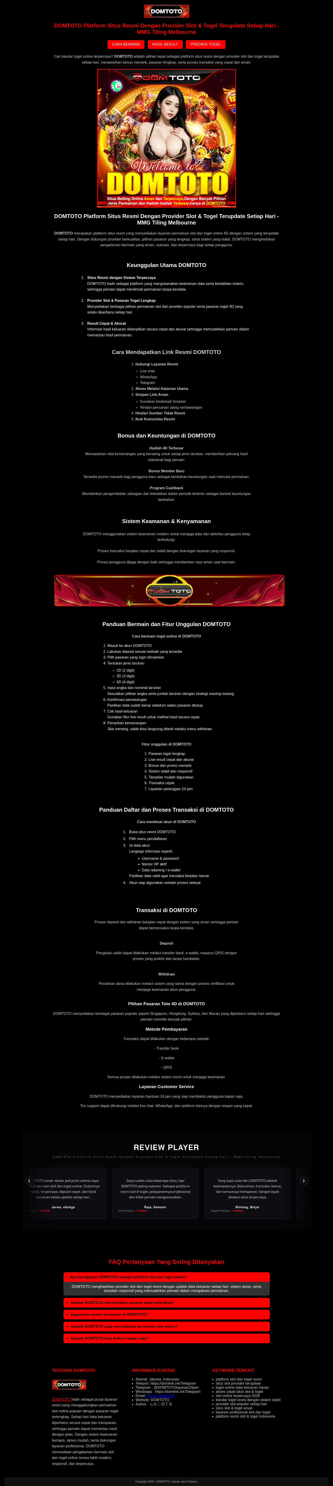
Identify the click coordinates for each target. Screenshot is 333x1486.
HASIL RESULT (165, 44)
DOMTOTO (62, 1399)
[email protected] (160, 1396)
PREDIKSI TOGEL (205, 44)
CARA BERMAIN (126, 44)
